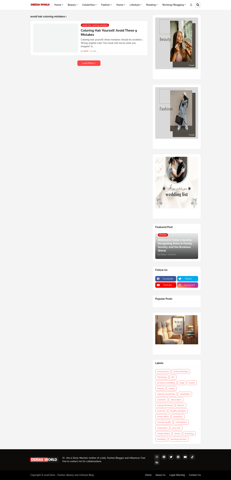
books (172, 388)
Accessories (163, 371)
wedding (161, 439)
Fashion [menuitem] (105, 4)
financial (161, 411)
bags (182, 383)
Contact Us (195, 475)
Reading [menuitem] (151, 4)
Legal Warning (177, 475)
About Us (160, 475)
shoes (177, 433)
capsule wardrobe (166, 394)
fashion (180, 405)
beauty (160, 388)
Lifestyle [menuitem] (135, 4)
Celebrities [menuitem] (88, 4)
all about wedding (166, 383)
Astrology (162, 377)
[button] (191, 5)
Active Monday (181, 371)
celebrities (185, 394)
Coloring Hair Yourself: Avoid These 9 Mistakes (109, 33)
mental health (164, 422)
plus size (176, 428)
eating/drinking (164, 405)
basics (192, 383)
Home (148, 475)
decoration (176, 399)
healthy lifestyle (178, 411)
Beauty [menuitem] (72, 4)
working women (179, 439)
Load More (87, 63)
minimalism (181, 422)
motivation (162, 428)
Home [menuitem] (57, 4)
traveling (189, 433)
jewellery (178, 416)
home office (163, 416)
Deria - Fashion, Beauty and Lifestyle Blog (72, 475)
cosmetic (161, 399)
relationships (163, 433)
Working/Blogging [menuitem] (173, 4)
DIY (173, 377)
